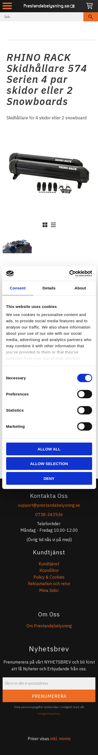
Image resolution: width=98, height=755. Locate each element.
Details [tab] (49, 288)
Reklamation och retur (49, 583)
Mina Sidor (49, 590)
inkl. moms (60, 738)
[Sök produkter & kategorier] (41, 16)
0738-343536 (49, 514)
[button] (7, 5)
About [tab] (80, 288)
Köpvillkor (49, 570)
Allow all (49, 449)
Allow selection (49, 463)
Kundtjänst (49, 563)
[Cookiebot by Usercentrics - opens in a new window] (70, 273)
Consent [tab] (18, 288)
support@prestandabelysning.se (49, 505)
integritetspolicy (49, 713)
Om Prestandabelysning (49, 625)
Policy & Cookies (49, 577)
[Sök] (90, 16)
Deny (49, 478)
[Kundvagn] (89, 6)
